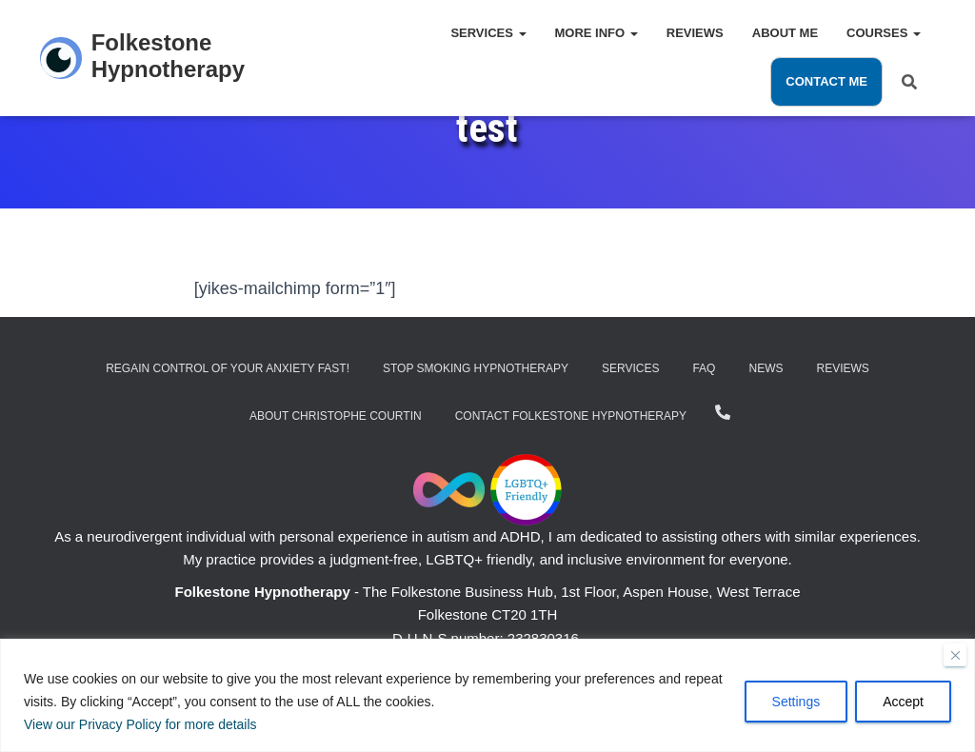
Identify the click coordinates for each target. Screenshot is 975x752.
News (765, 368)
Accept (903, 701)
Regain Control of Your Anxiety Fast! (227, 368)
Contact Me (826, 81)
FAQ (703, 368)
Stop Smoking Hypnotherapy (475, 368)
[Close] (955, 654)
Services (488, 33)
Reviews (695, 33)
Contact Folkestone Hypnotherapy (570, 416)
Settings (796, 701)
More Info (596, 33)
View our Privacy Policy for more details (141, 724)
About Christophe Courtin (335, 416)
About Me (785, 33)
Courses (883, 33)
